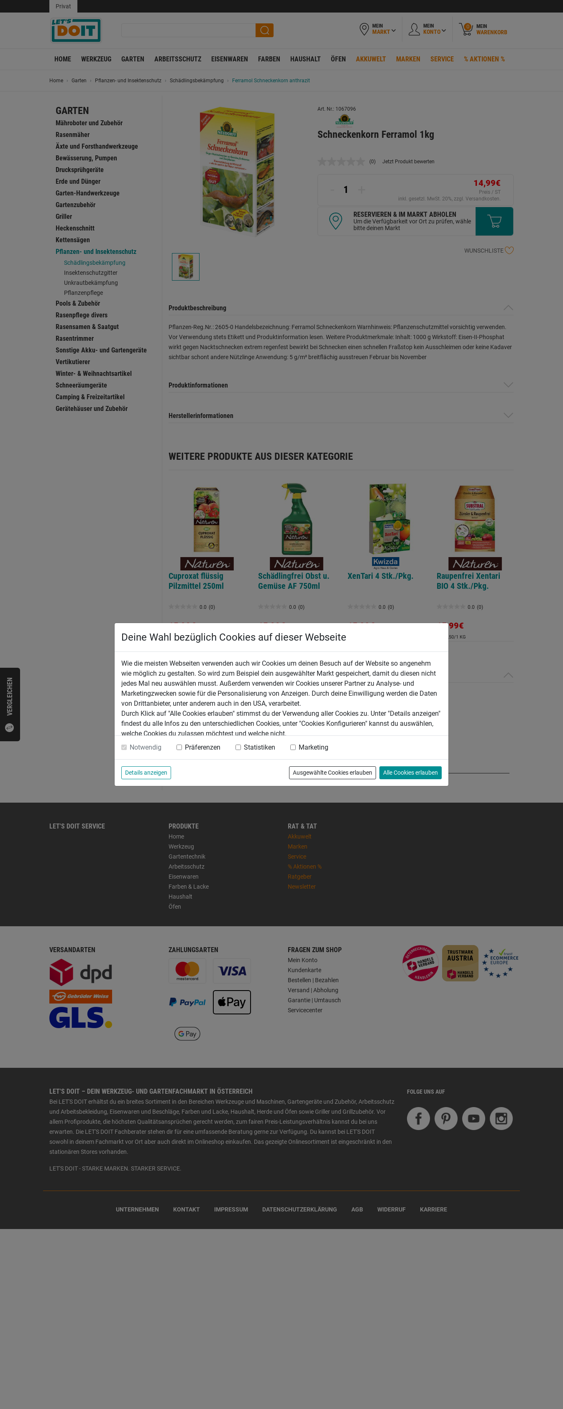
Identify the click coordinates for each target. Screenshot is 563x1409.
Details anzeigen (146, 772)
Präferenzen (202, 747)
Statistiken (259, 747)
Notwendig (145, 747)
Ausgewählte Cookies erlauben (332, 772)
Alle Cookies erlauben (410, 772)
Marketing (313, 747)
